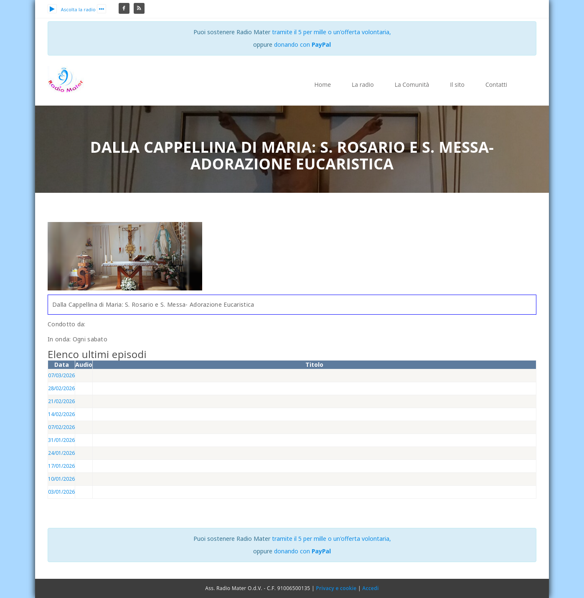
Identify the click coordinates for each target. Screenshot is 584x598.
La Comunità (412, 84)
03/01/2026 (61, 491)
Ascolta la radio (72, 9)
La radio (363, 84)
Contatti (496, 84)
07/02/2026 (61, 427)
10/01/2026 (61, 478)
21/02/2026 (61, 401)
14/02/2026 (61, 414)
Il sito (457, 84)
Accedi (370, 588)
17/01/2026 (61, 465)
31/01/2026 (61, 440)
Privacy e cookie (336, 588)
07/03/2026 (61, 375)
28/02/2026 (61, 388)
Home (322, 84)
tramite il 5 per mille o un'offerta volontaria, (331, 32)
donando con (302, 44)
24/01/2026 (61, 453)
